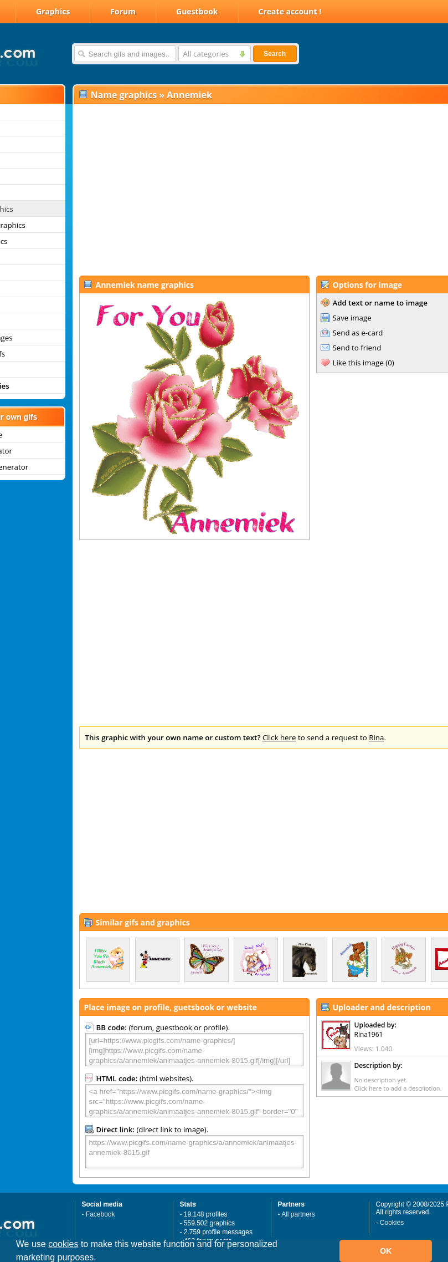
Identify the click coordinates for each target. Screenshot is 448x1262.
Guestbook (197, 11)
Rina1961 (368, 1034)
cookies (63, 1244)
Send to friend (357, 348)
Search (275, 54)
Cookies (392, 1223)
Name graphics (124, 95)
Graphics (53, 11)
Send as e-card (358, 333)
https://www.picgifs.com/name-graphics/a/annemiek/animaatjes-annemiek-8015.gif (194, 1151)
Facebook (100, 1214)
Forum (123, 11)
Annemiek (189, 95)
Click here (279, 737)
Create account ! (290, 11)
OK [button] (386, 1250)
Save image (352, 318)
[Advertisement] (239, 189)
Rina (376, 737)
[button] (100, 1258)
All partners (298, 1214)
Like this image (358, 363)
